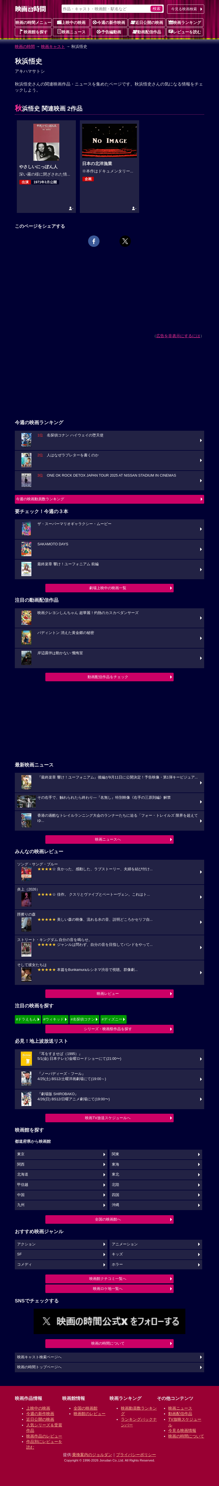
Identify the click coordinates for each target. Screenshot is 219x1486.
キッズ (117, 1254)
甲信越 (22, 1185)
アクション (26, 1244)
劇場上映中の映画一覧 (107, 588)
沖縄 (115, 1205)
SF (19, 1254)
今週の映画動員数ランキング (40, 499)
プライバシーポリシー (136, 1454)
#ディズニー (112, 1019)
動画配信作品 (147, 31)
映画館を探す (33, 31)
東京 (21, 1154)
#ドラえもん (26, 1019)
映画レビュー (108, 993)
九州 (21, 1205)
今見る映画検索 (184, 9)
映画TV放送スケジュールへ (108, 1118)
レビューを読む (185, 31)
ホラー (117, 1265)
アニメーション (125, 1244)
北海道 (22, 1174)
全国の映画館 (86, 1408)
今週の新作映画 (109, 22)
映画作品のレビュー (44, 1436)
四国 (115, 1195)
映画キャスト (53, 46)
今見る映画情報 (182, 1430)
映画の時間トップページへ (39, 1367)
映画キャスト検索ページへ (39, 1357)
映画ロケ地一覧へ (108, 1288)
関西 (21, 1164)
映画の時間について (108, 1343)
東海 (115, 1164)
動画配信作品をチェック (108, 677)
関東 (115, 1154)
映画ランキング (185, 22)
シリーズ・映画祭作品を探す (108, 1029)
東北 (115, 1174)
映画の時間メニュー (33, 22)
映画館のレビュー (90, 1413)
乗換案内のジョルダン (92, 1454)
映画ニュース (71, 31)
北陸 (115, 1185)
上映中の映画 (71, 22)
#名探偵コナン (83, 1019)
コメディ (24, 1265)
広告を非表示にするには (178, 336)
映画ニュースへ (108, 839)
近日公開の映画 (147, 22)
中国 (21, 1195)
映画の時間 (25, 46)
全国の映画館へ (108, 1219)
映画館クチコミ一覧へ (107, 1278)
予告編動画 (109, 31)
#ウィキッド (53, 1019)
